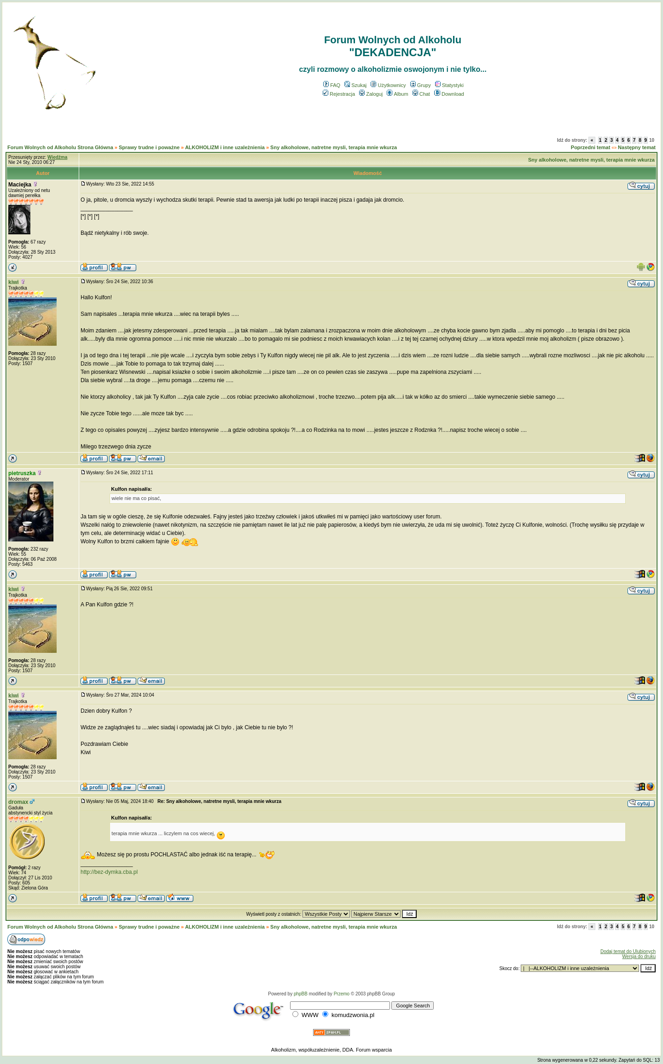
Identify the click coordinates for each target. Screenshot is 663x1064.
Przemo (341, 993)
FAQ (331, 85)
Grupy (420, 85)
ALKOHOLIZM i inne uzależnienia (225, 147)
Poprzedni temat (591, 147)
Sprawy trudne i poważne (149, 147)
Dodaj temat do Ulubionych (628, 951)
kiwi (13, 282)
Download (449, 94)
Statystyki (449, 85)
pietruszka (21, 473)
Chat (421, 94)
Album (397, 94)
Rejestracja (339, 94)
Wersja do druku (639, 956)
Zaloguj (371, 94)
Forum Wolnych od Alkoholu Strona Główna (60, 147)
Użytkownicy (388, 85)
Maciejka (19, 184)
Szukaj (355, 85)
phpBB (301, 993)
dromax (18, 802)
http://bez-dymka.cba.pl (109, 872)
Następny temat (637, 147)
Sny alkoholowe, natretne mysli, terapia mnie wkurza (333, 147)
